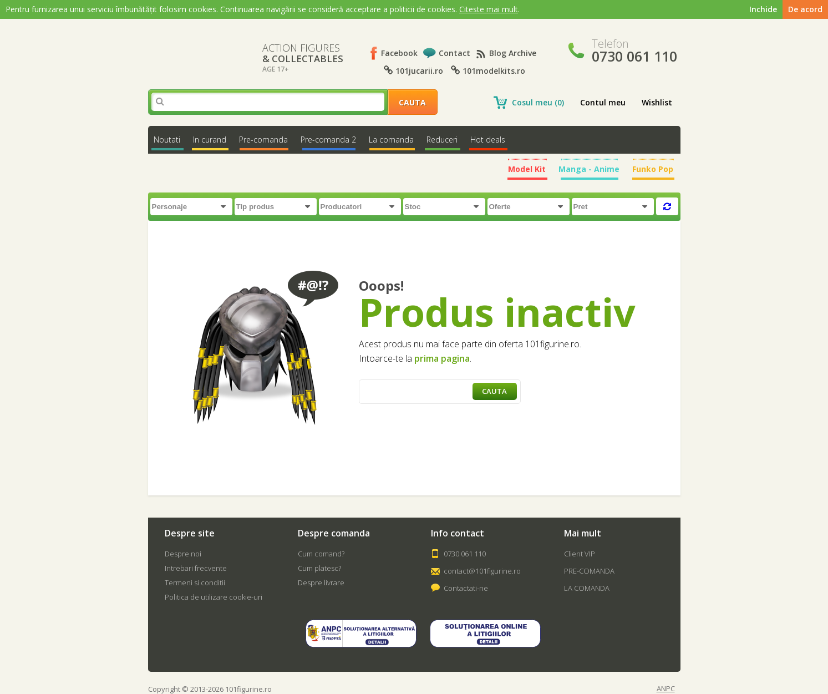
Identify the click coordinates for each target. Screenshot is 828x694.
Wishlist (657, 102)
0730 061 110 (465, 554)
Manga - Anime (588, 169)
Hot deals (487, 139)
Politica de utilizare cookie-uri (213, 597)
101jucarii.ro (413, 70)
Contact (454, 53)
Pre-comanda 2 (328, 139)
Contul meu (603, 102)
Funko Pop (652, 169)
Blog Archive (512, 53)
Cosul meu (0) (538, 102)
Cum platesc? (319, 568)
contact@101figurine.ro (482, 571)
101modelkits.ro (488, 70)
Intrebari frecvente (196, 568)
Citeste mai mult (488, 9)
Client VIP (579, 554)
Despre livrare (321, 582)
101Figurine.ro (195, 49)
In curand (209, 139)
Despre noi (183, 554)
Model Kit (527, 169)
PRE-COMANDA (589, 571)
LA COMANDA (586, 588)
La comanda (391, 139)
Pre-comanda (263, 139)
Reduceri (442, 139)
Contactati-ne (466, 588)
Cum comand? (321, 554)
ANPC (666, 688)
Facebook (399, 53)
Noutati (167, 139)
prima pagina (442, 358)
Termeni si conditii (195, 582)
